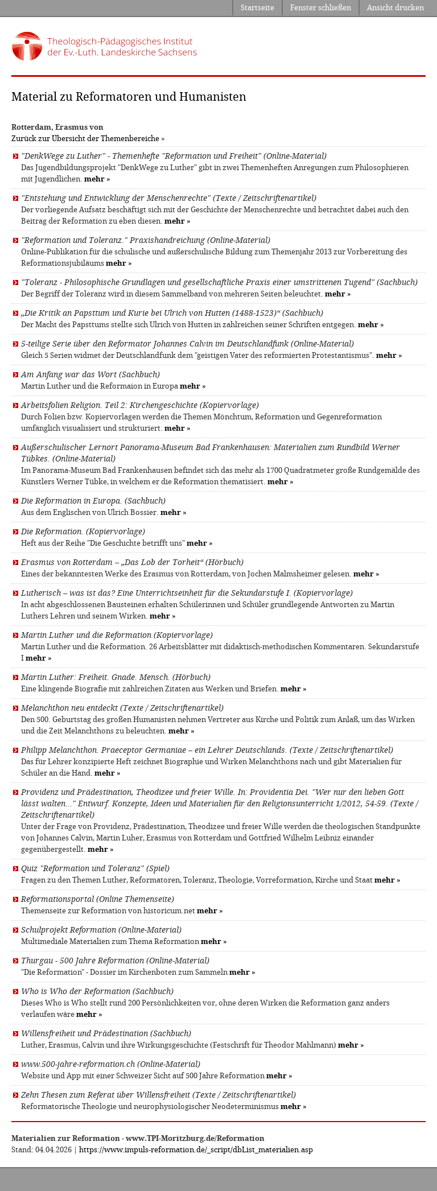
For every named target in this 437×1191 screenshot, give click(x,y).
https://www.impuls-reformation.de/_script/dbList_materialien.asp (196, 1149)
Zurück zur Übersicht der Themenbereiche (85, 138)
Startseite (257, 7)
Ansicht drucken (395, 7)
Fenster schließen (320, 7)
